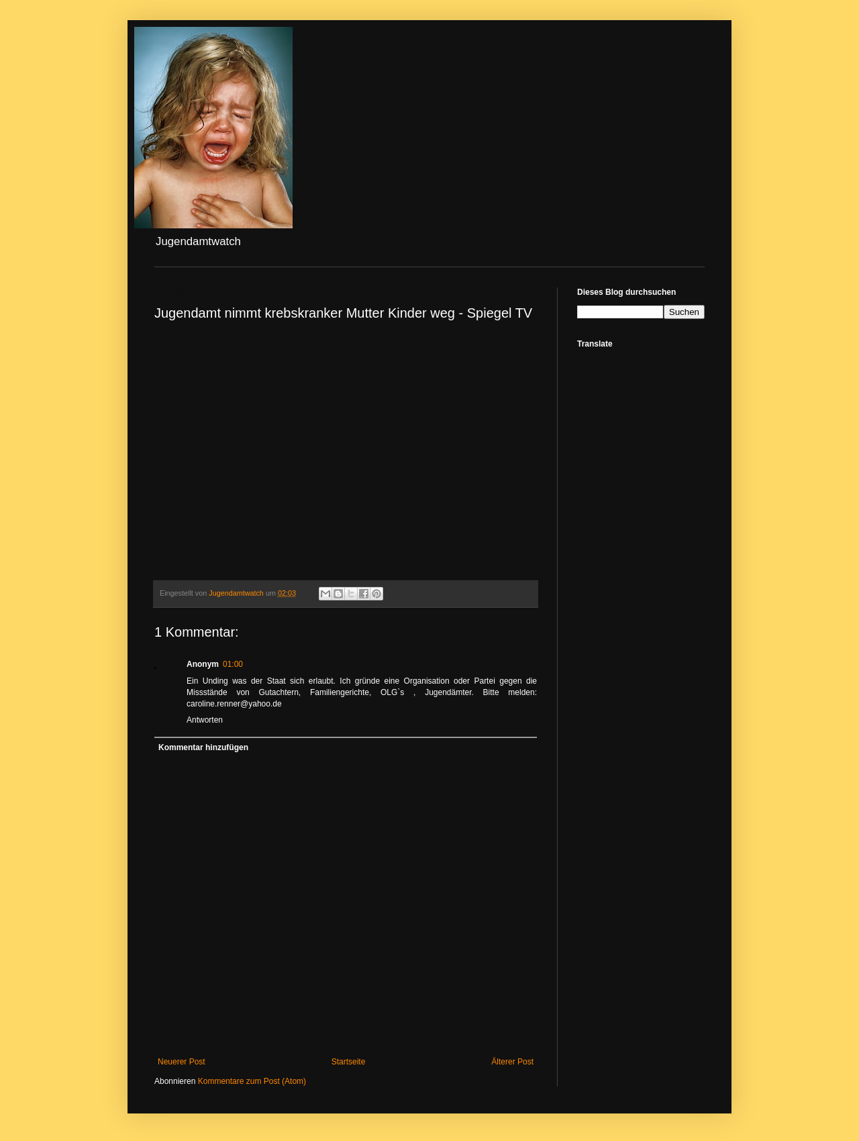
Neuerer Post (181, 1061)
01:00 (233, 664)
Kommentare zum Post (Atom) (252, 1081)
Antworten (205, 720)
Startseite (349, 1061)
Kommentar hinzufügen (203, 747)
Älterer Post (512, 1061)
